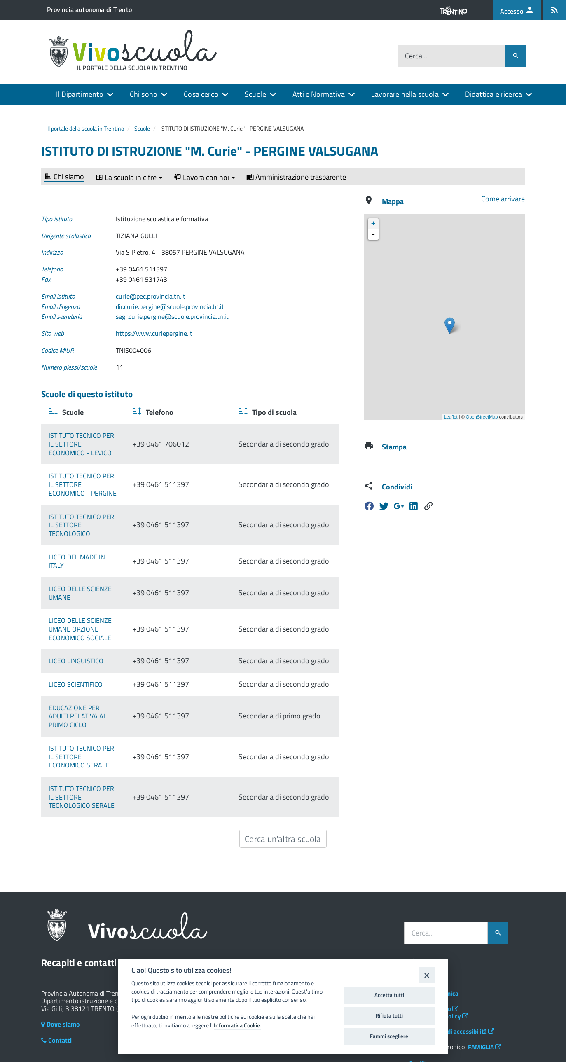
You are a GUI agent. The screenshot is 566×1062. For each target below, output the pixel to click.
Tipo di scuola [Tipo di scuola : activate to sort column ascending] (294, 412)
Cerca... (416, 56)
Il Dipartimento (79, 94)
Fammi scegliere (389, 1036)
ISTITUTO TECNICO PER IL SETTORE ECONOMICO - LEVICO (99, 439)
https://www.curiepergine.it (154, 333)
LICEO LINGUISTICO (76, 631)
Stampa (394, 446)
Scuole (255, 94)
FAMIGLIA (484, 1004)
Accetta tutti (389, 995)
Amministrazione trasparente (296, 177)
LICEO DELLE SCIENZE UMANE (92, 567)
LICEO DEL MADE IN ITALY (85, 535)
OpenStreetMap (482, 416)
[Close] (427, 975)
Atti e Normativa (318, 94)
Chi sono (143, 94)
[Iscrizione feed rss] (554, 10)
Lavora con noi (204, 177)
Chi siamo (64, 177)
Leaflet (451, 416)
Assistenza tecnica (433, 951)
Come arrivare (503, 198)
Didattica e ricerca (493, 94)
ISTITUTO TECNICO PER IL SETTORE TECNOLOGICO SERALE (99, 758)
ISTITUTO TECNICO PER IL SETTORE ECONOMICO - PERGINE (99, 472)
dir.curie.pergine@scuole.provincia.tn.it (170, 306)
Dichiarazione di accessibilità (451, 989)
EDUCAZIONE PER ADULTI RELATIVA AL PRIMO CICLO (104, 694)
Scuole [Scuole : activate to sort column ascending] (72, 412)
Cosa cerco (201, 94)
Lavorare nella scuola (405, 94)
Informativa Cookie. (237, 1025)
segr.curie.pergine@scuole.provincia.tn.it (172, 316)
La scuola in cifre (129, 177)
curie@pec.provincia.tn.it (150, 296)
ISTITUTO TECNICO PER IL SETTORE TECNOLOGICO (99, 503)
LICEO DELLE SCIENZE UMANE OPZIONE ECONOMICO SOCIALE (106, 599)
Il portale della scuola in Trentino (85, 128)
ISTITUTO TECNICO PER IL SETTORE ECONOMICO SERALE (99, 727)
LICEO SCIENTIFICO (76, 663)
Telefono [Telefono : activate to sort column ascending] (206, 412)
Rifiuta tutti (389, 1015)
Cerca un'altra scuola (283, 796)
